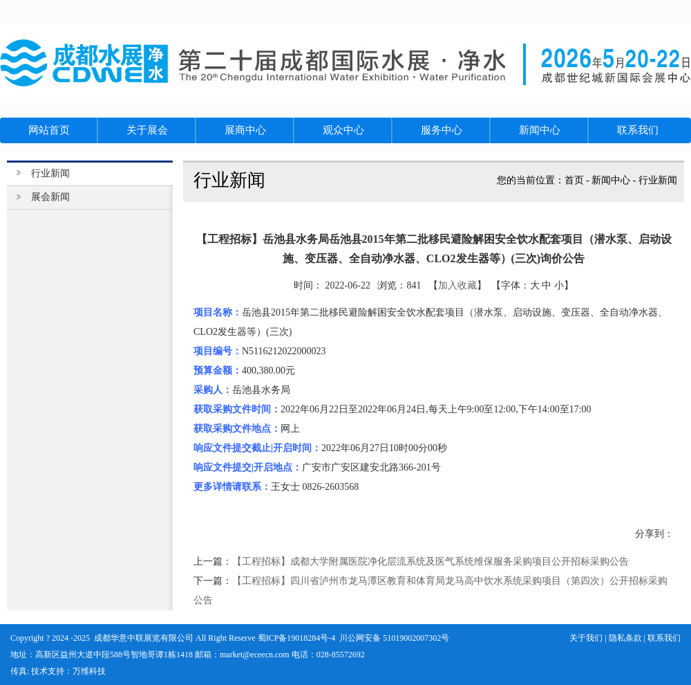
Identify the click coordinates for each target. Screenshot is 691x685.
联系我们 (664, 638)
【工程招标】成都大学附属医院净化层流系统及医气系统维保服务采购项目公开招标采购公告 (430, 561)
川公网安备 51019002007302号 (394, 638)
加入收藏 (457, 285)
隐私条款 (625, 638)
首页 (574, 180)
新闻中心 (610, 180)
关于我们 (586, 638)
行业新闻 (657, 180)
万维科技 (89, 671)
